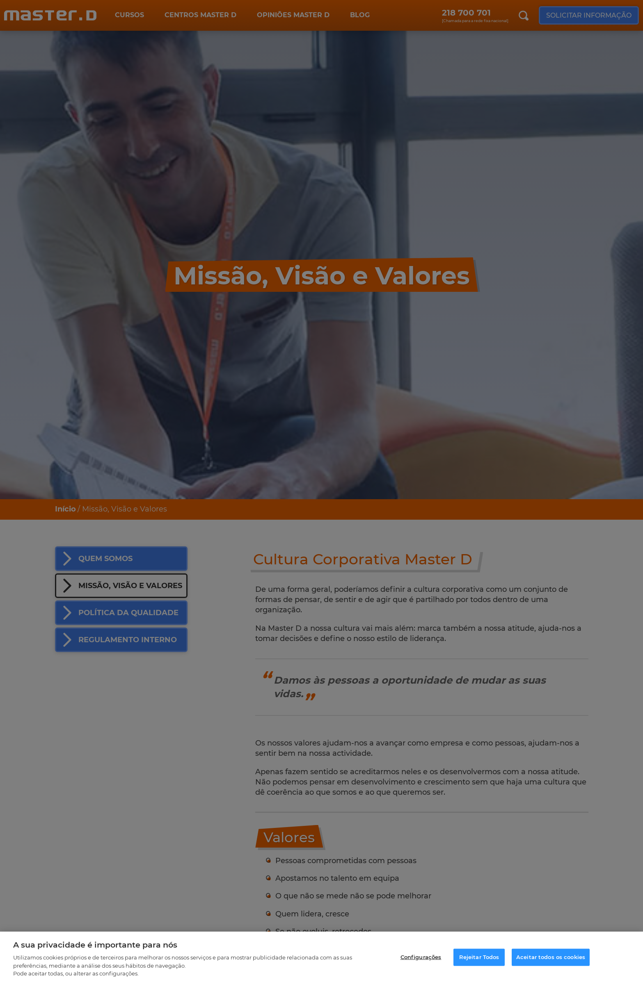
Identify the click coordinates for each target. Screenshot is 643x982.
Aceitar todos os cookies (550, 960)
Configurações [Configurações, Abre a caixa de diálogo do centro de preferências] (421, 960)
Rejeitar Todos (479, 960)
